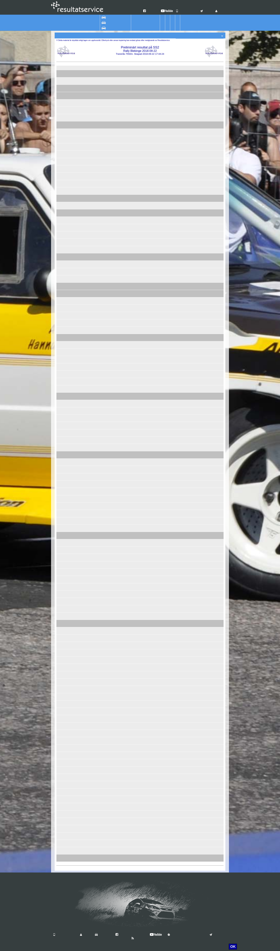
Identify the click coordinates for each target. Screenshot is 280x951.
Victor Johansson (88, 207)
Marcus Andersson (89, 600)
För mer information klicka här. (203, 946)
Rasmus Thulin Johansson (94, 189)
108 (76, 592)
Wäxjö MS (132, 512)
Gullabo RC (133, 651)
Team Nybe (133, 111)
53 (76, 240)
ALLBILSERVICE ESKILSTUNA (144, 221)
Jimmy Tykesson (88, 761)
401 (76, 255)
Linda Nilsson (86, 764)
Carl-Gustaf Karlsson (90, 126)
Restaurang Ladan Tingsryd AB (144, 566)
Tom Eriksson (86, 592)
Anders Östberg (88, 786)
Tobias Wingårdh (88, 661)
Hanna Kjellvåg (87, 405)
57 (76, 189)
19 (76, 108)
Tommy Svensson (89, 573)
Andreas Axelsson (89, 233)
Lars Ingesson (87, 705)
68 (76, 578)
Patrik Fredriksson (89, 416)
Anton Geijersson (88, 104)
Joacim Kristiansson (90, 314)
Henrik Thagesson (89, 798)
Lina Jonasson (87, 287)
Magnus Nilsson (88, 639)
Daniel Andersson (89, 668)
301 (76, 284)
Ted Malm (84, 742)
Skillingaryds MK (136, 226)
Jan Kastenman (87, 629)
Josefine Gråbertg (89, 632)
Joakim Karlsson (88, 602)
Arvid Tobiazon (87, 717)
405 (76, 365)
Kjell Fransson (87, 284)
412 (76, 277)
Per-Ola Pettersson (89, 526)
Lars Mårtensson (88, 248)
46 (76, 519)
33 (76, 475)
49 (76, 768)
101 (76, 688)
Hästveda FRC (135, 534)
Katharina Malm (88, 815)
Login (220, 11)
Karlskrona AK (134, 108)
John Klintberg (87, 771)
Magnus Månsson (89, 837)
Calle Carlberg (87, 255)
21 (76, 416)
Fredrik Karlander (88, 167)
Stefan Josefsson (88, 529)
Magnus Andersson (90, 295)
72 (76, 453)
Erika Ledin (85, 383)
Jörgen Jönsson (88, 375)
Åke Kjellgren (86, 306)
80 (76, 490)
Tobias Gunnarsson (90, 155)
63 (76, 387)
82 (76, 409)
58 (76, 798)
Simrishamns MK (136, 292)
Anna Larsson (86, 434)
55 (76, 233)
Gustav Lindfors (88, 585)
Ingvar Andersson (89, 145)
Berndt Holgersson (89, 688)
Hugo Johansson (88, 570)
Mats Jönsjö (85, 419)
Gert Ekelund (86, 471)
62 (76, 292)
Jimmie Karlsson (88, 644)
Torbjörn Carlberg (88, 258)
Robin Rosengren (89, 588)
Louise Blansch (87, 698)
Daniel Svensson (88, 756)
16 (76, 145)
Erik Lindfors (86, 133)
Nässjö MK (133, 255)
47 (76, 218)
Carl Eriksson (86, 192)
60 (76, 299)
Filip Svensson (87, 424)
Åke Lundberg (87, 390)
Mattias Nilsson (87, 732)
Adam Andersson (88, 148)
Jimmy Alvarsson (88, 262)
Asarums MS (134, 116)
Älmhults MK (134, 94)
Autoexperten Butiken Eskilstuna (145, 522)
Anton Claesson (88, 101)
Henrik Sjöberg (87, 449)
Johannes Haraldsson (91, 321)
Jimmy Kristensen (89, 431)
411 (76, 834)
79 (76, 358)
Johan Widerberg (88, 776)
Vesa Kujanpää (87, 636)
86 (76, 629)
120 (76, 732)
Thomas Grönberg (89, 182)
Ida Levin (84, 339)
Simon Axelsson (88, 849)
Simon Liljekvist (87, 558)
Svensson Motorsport (138, 427)
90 (76, 402)
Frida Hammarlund (89, 500)
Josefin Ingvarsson (89, 251)
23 (76, 248)
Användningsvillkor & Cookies (186, 934)
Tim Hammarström (89, 842)
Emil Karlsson (86, 394)
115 (76, 695)
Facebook (150, 11)
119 (76, 710)
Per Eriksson (86, 152)
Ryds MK (132, 174)
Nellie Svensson (88, 646)
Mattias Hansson (88, 541)
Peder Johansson (89, 138)
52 (76, 167)
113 (76, 651)
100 (76, 842)
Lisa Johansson (87, 566)
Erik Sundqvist (87, 453)
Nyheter (137, 938)
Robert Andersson (89, 123)
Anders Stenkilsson (90, 673)
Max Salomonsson (89, 456)
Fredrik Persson (88, 328)
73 (76, 585)
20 (76, 270)
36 (76, 438)
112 (76, 754)
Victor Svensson (88, 170)
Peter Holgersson (88, 174)
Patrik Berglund (87, 485)
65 (76, 424)
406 (76, 702)
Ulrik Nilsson (86, 739)
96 (76, 541)
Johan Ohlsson (87, 710)
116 (76, 812)
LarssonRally (134, 383)
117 (76, 761)
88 (76, 790)
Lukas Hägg (85, 358)
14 (76, 182)
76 (76, 746)
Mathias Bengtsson (89, 111)
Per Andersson (87, 229)
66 (76, 644)
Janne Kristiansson (89, 270)
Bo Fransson (86, 475)
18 (76, 314)
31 (76, 482)
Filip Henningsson (89, 397)
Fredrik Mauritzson (89, 754)
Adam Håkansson (89, 402)
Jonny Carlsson (87, 822)
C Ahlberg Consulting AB (140, 331)
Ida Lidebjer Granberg (91, 199)
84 (76, 468)
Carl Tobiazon (86, 720)
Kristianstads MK (136, 380)
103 (76, 658)
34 (76, 211)
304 (76, 622)
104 (76, 548)
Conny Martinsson (89, 746)
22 (76, 336)
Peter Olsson (86, 778)
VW (115, 211)
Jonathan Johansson (90, 844)
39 (76, 526)
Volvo (116, 248)
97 (76, 739)
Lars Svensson (87, 680)
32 (76, 380)
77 (76, 196)
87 (76, 446)
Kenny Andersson (89, 490)
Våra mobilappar (187, 11)
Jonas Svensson (88, 683)
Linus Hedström (88, 556)
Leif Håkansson (87, 654)
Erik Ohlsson (86, 350)
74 (76, 680)
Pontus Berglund (88, 160)
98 (76, 600)
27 (76, 174)
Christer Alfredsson (89, 614)
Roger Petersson (88, 749)
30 (76, 372)
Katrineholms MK (136, 519)
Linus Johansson (88, 727)
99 (76, 614)
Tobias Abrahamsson (90, 522)
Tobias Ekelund (87, 468)
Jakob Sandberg (88, 827)
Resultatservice (140, 868)
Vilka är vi (102, 934)
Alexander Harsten (89, 324)
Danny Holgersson (89, 177)
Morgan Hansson (88, 793)
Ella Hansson (86, 544)
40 (76, 607)
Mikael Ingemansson (90, 240)
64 (76, 431)
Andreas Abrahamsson (91, 519)
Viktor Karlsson (87, 130)
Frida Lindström (87, 830)
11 (76, 226)
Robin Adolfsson (88, 79)
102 (76, 776)
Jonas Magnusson (89, 578)
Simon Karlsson (88, 86)
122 (76, 262)
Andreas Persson (88, 292)
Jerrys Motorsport (136, 720)
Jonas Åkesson (87, 108)
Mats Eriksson (87, 595)
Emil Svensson (87, 624)
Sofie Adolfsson (87, 214)
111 (76, 673)
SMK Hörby (133, 248)
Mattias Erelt (86, 387)
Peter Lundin (86, 690)
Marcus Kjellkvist (88, 460)
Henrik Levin (86, 336)
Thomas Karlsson (89, 482)
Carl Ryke (84, 438)
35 (76, 783)
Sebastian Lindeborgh (91, 365)
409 (76, 570)
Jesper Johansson (89, 75)
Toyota (116, 108)
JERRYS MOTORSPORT (141, 236)
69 (76, 504)
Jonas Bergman (88, 236)
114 (76, 724)
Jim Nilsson (85, 372)
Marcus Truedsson (89, 493)
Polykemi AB (134, 742)
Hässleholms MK (136, 321)
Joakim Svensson (89, 852)
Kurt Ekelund (86, 666)
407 (76, 805)
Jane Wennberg (88, 507)
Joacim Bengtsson (89, 368)
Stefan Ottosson (88, 211)
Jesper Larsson (87, 380)
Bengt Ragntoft (87, 343)
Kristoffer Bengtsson (90, 812)
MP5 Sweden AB (136, 177)
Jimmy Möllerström (89, 299)
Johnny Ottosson (88, 580)
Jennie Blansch (87, 695)
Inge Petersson (87, 463)
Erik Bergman (86, 226)
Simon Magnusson (89, 94)
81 (76, 394)
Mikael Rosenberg (89, 607)
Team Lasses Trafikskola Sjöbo (144, 295)
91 (76, 556)
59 (76, 717)
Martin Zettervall (88, 497)
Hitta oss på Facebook (130, 934)
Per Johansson (87, 658)
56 (76, 321)
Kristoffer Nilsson (88, 72)
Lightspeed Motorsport (139, 119)
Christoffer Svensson (90, 97)
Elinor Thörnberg (88, 309)
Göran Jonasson (88, 478)
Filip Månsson (86, 834)
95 (76, 512)
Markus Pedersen (89, 610)
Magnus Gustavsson (90, 859)
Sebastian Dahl (87, 534)
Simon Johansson (89, 409)
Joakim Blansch (88, 548)
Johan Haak (85, 331)
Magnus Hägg (87, 361)
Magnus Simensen (89, 221)
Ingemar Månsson (89, 783)
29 (76, 350)
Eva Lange (85, 273)
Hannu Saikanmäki (89, 622)
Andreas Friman (88, 280)
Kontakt (206, 11)
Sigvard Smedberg (89, 856)
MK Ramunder (135, 218)
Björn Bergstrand (88, 243)
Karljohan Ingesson (90, 702)
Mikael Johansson (89, 185)
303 (76, 856)
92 (76, 534)
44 (76, 123)
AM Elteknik (133, 375)
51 (76, 94)
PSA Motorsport (135, 551)
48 (76, 636)
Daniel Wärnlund (88, 353)
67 (76, 328)
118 (76, 827)
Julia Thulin (85, 163)
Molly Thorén (86, 800)
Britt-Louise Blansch (90, 551)
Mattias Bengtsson (89, 119)
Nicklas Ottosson (88, 82)
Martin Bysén (86, 724)
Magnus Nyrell (87, 514)
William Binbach (88, 204)
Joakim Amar (86, 441)
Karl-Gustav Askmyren (91, 617)
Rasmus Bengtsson (90, 805)
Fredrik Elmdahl (88, 512)
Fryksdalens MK (135, 416)
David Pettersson (88, 116)
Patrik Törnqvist (87, 346)
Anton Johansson (88, 412)
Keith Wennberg (88, 504)
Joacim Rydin (86, 218)
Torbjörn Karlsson (89, 790)
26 (76, 116)
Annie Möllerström (89, 302)
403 (76, 849)
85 (76, 460)
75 (76, 820)
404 (76, 563)
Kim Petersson (87, 446)
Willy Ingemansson (89, 820)
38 (76, 306)
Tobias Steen (86, 89)
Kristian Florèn (87, 141)
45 (76, 204)
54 (76, 138)
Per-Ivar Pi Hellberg (90, 427)
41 (76, 666)
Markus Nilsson (87, 651)
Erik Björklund (86, 768)
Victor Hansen (87, 196)
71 (76, 497)
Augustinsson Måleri (138, 485)
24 (76, 343)
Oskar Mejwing (87, 265)
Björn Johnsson (87, 536)
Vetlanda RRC (134, 211)
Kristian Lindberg (88, 676)
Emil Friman (85, 277)
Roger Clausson (88, 317)
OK (233, 946)
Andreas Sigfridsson (90, 712)
